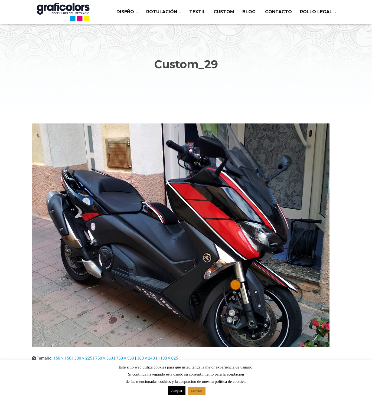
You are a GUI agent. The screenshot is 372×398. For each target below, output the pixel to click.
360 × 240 (146, 358)
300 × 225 (83, 358)
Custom (224, 11)
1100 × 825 (168, 358)
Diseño (127, 11)
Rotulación (163, 11)
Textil (197, 11)
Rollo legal (318, 11)
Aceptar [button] (176, 391)
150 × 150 (62, 358)
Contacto (278, 11)
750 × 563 (104, 358)
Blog (249, 11)
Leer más (196, 390)
